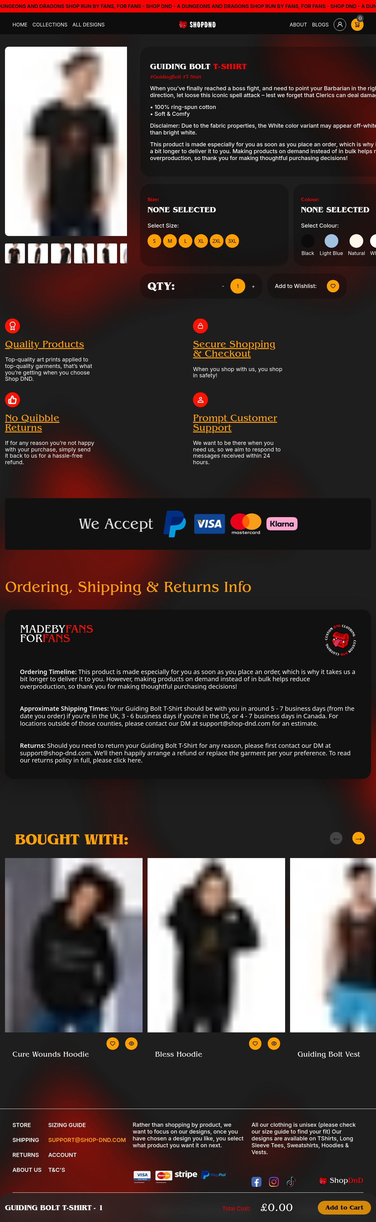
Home (19, 24)
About (298, 24)
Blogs (320, 24)
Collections (50, 24)
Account (62, 1155)
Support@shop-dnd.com (87, 1140)
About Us (26, 1170)
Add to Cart (344, 1207)
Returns (25, 1155)
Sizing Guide (67, 1125)
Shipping (25, 1140)
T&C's (56, 1170)
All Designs (89, 24)
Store (21, 1125)
